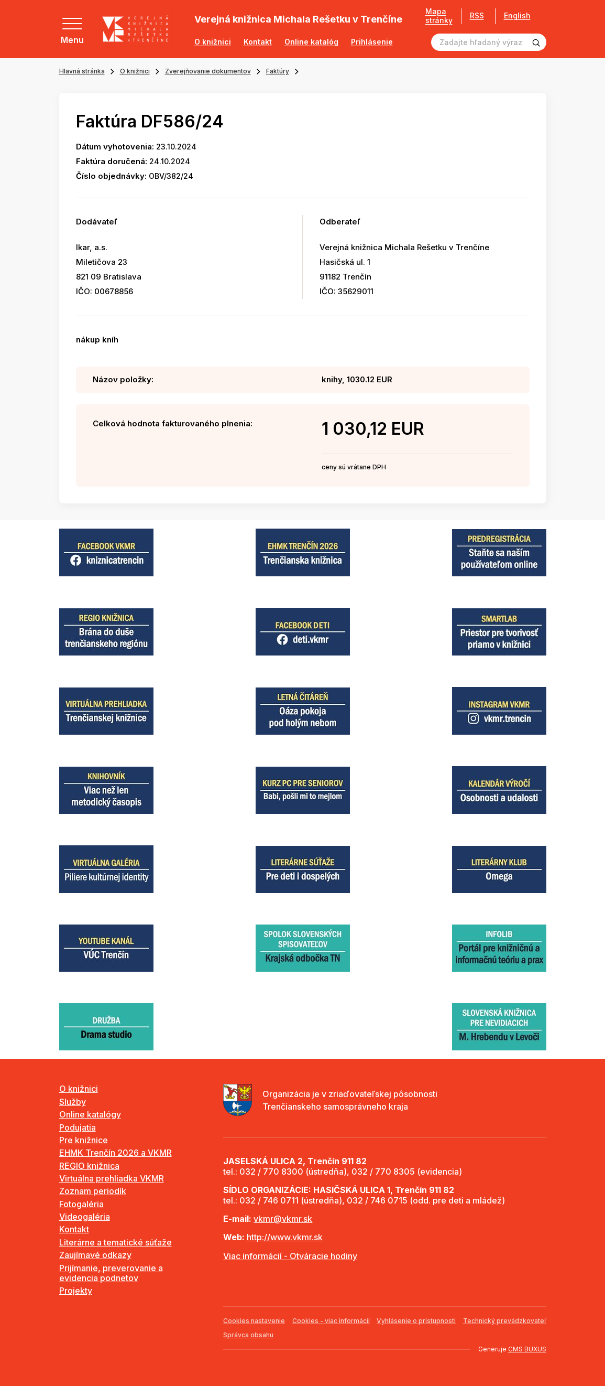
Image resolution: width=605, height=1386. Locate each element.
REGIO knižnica (89, 1166)
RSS (473, 15)
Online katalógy (90, 1114)
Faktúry (277, 71)
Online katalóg (311, 42)
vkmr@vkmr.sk (283, 1218)
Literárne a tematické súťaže (115, 1242)
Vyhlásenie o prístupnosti (416, 1321)
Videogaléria (84, 1216)
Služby (72, 1102)
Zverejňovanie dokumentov (208, 71)
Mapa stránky (435, 16)
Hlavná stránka (82, 71)
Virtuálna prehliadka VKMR (111, 1178)
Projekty (75, 1290)
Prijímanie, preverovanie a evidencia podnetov (111, 1273)
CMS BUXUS (527, 1349)
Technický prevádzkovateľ (504, 1321)
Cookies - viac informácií (331, 1321)
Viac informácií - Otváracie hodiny (290, 1256)
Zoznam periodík (92, 1191)
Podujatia (77, 1127)
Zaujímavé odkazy (95, 1255)
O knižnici (212, 42)
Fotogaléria (81, 1204)
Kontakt (258, 42)
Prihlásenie (372, 42)
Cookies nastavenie (254, 1321)
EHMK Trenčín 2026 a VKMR (115, 1152)
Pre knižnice (83, 1140)
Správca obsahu (248, 1335)
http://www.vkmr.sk (285, 1237)
